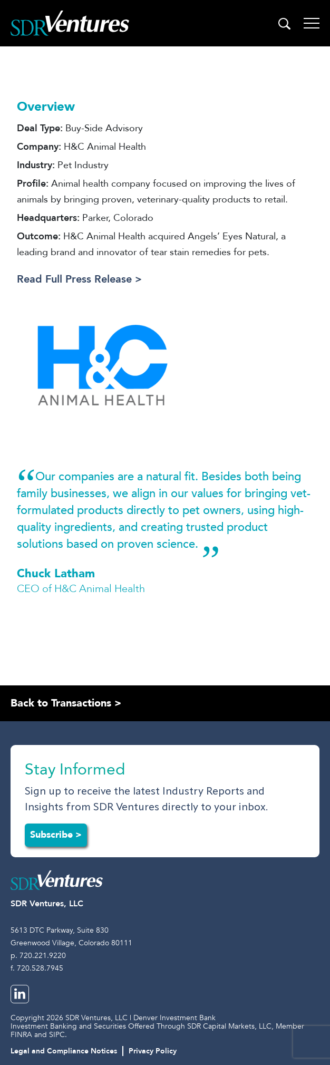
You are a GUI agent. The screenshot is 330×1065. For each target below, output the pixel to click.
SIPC (57, 1035)
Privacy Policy (153, 1051)
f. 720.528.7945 (37, 968)
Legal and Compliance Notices (64, 1051)
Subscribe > (56, 834)
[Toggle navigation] (311, 23)
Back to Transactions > (66, 703)
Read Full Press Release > (79, 279)
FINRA (21, 1035)
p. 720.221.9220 (38, 956)
